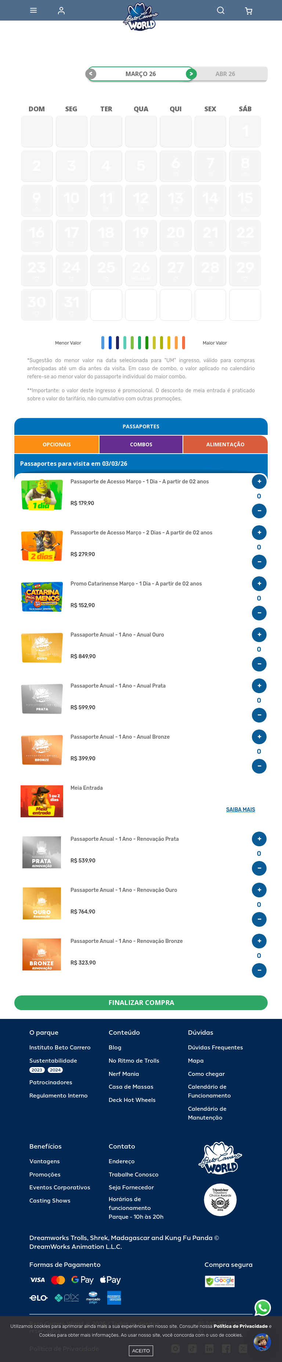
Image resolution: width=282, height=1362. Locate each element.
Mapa (196, 1060)
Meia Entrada (86, 788)
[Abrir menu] (33, 10)
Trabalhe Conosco (134, 1174)
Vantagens (44, 1161)
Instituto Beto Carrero (60, 1047)
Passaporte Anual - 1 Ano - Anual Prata (118, 686)
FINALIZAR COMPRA (141, 1002)
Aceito (141, 1351)
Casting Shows (49, 1200)
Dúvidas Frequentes (215, 1047)
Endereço (122, 1161)
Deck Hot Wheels (132, 1100)
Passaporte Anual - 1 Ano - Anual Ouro (117, 635)
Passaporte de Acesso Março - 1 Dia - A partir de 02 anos (139, 482)
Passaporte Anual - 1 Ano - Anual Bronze (120, 737)
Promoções (45, 1174)
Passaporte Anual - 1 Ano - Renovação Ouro (123, 890)
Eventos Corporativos (59, 1187)
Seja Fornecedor (131, 1187)
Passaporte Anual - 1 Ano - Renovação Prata (124, 839)
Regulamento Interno (58, 1095)
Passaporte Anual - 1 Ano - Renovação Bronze (126, 941)
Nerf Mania (124, 1074)
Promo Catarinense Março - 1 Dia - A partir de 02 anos (136, 584)
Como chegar (206, 1074)
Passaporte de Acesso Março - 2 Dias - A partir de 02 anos (141, 533)
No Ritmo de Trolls (134, 1060)
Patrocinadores (50, 1082)
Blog (115, 1047)
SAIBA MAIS (240, 810)
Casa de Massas (131, 1087)
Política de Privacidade (241, 1326)
